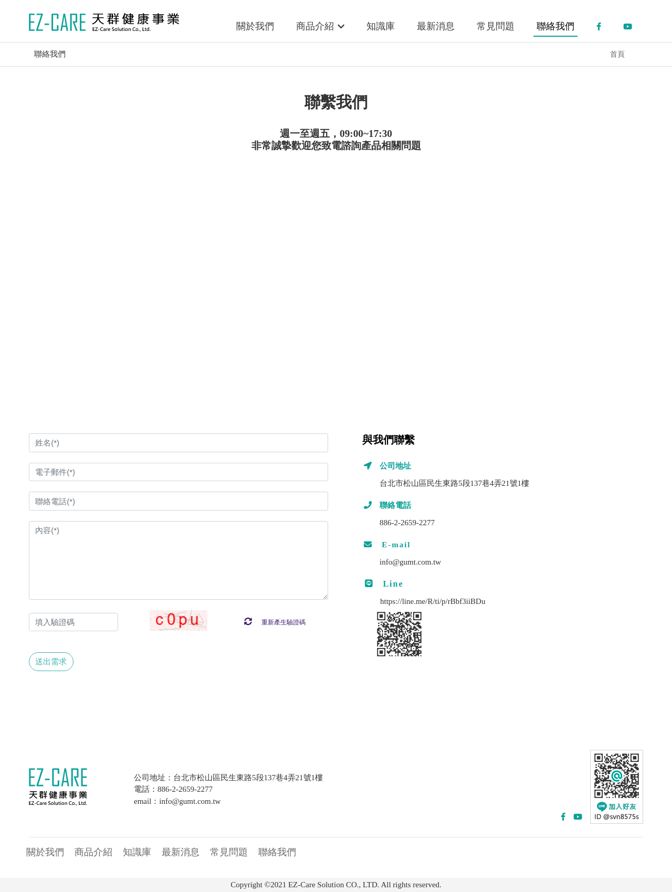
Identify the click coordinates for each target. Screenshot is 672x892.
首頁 (617, 54)
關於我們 (255, 26)
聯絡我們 (555, 26)
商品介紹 (320, 26)
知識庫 (380, 26)
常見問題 (495, 26)
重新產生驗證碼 (275, 622)
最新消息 (436, 26)
